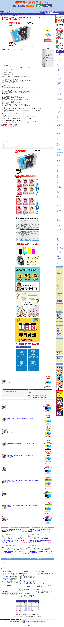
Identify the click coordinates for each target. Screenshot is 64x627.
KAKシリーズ (58, 185)
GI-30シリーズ (58, 110)
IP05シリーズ (58, 181)
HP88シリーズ (58, 225)
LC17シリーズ (58, 64)
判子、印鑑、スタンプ (59, 330)
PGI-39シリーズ (59, 116)
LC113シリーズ (59, 60)
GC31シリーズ (58, 259)
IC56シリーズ (58, 154)
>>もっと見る (51, 556)
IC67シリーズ (58, 159)
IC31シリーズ (58, 144)
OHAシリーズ (58, 193)
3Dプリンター (58, 313)
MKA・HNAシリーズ (59, 191)
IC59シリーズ (58, 155)
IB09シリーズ (58, 133)
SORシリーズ (58, 197)
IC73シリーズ (58, 162)
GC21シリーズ (58, 257)
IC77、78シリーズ (59, 165)
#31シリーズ (58, 240)
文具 (40, 13)
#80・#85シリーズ (59, 245)
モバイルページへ (43, 621)
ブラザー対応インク (59, 53)
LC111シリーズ (58, 59)
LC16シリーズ (58, 63)
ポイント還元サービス (22, 621)
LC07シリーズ (58, 54)
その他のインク (59, 250)
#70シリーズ (58, 244)
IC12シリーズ (58, 138)
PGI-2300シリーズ (59, 115)
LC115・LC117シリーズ (60, 61)
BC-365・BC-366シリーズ (60, 89)
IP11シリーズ (58, 182)
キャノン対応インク (59, 82)
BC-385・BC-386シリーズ (60, 90)
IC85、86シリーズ (59, 170)
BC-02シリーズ (58, 83)
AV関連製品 (58, 321)
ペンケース (58, 327)
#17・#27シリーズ (59, 238)
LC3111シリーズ (59, 69)
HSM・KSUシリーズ (59, 130)
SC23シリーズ (58, 196)
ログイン (57, 16)
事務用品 (58, 334)
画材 (57, 336)
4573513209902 (13, 534)
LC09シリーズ (58, 56)
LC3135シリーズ (59, 73)
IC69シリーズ (58, 160)
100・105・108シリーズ (60, 237)
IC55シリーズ (58, 153)
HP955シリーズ (59, 231)
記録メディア (58, 316)
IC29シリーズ (58, 143)
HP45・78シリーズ (59, 216)
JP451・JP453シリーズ (59, 125)
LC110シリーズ (59, 58)
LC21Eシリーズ (59, 68)
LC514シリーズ (59, 80)
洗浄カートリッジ (59, 249)
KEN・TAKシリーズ (59, 187)
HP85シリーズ (58, 224)
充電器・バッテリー (59, 314)
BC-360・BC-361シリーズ (60, 88)
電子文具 (58, 328)
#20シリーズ (58, 239)
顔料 (3, 562)
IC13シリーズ (58, 139)
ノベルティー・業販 (32, 621)
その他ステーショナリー (59, 335)
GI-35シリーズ (58, 112)
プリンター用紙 (59, 252)
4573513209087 (13, 545)
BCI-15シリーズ (59, 92)
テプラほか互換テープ (35, 13)
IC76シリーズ (58, 164)
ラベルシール (58, 254)
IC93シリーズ (58, 174)
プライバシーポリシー (38, 621)
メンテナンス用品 (59, 247)
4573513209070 (39, 545)
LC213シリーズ (59, 66)
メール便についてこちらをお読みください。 (48, 31)
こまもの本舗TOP (25, 620)
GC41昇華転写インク (59, 262)
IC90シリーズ (58, 172)
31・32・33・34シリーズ (60, 123)
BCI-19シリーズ (59, 94)
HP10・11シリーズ (59, 202)
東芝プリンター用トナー (59, 300)
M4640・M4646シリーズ (60, 126)
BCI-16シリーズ (59, 93)
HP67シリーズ (58, 221)
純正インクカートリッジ (59, 351)
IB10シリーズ (58, 134)
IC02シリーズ (58, 135)
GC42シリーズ (58, 263)
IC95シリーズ (58, 175)
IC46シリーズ (58, 150)
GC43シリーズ (58, 264)
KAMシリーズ (58, 186)
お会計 (31, 620)
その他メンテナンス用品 (60, 248)
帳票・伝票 (58, 255)
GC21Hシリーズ (59, 258)
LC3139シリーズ (59, 74)
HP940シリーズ (59, 229)
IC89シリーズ (58, 171)
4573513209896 (39, 534)
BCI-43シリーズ (59, 108)
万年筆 (57, 329)
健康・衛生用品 (58, 356)
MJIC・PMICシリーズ (59, 190)
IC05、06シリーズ (59, 137)
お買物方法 (11, 621)
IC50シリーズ (5, 561)
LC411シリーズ (59, 75)
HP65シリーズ (58, 220)
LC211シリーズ (59, 65)
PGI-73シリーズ (59, 117)
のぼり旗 (42, 13)
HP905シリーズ (59, 226)
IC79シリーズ (58, 166)
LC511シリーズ (59, 79)
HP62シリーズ (58, 218)
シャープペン (58, 337)
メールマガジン (38, 591)
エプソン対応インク (59, 354)
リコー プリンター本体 (59, 265)
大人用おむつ (11, 13)
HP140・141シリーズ (59, 209)
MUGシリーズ (58, 192)
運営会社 (18, 621)
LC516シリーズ (59, 81)
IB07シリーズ (58, 132)
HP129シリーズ (59, 204)
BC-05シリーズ (58, 84)
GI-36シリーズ (58, 113)
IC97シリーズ (58, 177)
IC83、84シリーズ (59, 169)
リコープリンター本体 (59, 296)
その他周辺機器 (58, 317)
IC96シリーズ (58, 176)
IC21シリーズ (58, 140)
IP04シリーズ (58, 180)
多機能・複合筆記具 (59, 333)
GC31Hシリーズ (59, 260)
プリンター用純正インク (25, 13)
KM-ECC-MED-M (34, 534)
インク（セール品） (59, 251)
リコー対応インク (59, 256)
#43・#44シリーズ (59, 242)
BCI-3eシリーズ (59, 107)
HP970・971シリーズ (59, 232)
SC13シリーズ (58, 195)
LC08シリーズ (58, 55)
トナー (31, 13)
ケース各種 (58, 315)
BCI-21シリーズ (59, 95)
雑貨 (57, 338)
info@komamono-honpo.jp (29, 622)
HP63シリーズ (58, 219)
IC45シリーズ (58, 149)
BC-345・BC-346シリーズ (60, 87)
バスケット (29, 620)
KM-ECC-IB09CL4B (9, 545)
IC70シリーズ (58, 161)
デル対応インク (59, 121)
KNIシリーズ (58, 188)
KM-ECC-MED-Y (8, 534)
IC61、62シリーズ (59, 156)
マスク (8, 13)
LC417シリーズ (59, 78)
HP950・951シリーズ (59, 230)
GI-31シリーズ (58, 111)
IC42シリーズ (58, 148)
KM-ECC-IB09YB (34, 545)
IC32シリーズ (58, 145)
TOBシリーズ (58, 198)
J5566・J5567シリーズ (59, 124)
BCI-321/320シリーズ (59, 98)
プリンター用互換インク (17, 13)
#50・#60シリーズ (59, 243)
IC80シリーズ (58, 167)
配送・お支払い (15, 621)
